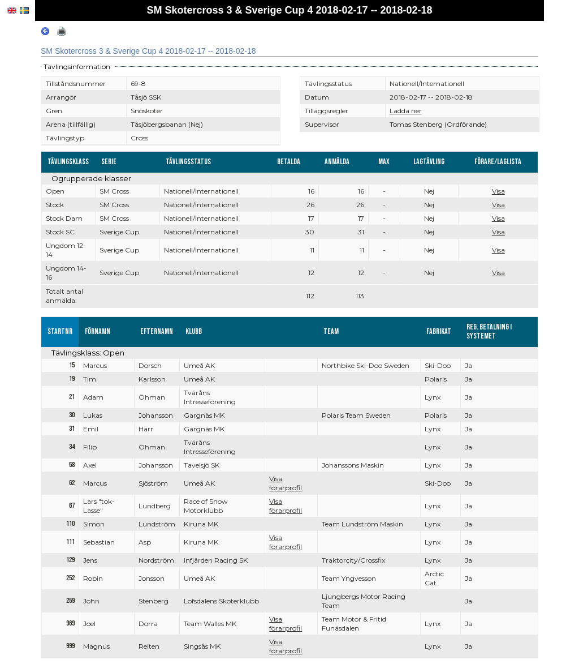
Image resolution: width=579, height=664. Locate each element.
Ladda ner (406, 110)
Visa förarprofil (285, 483)
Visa (498, 191)
